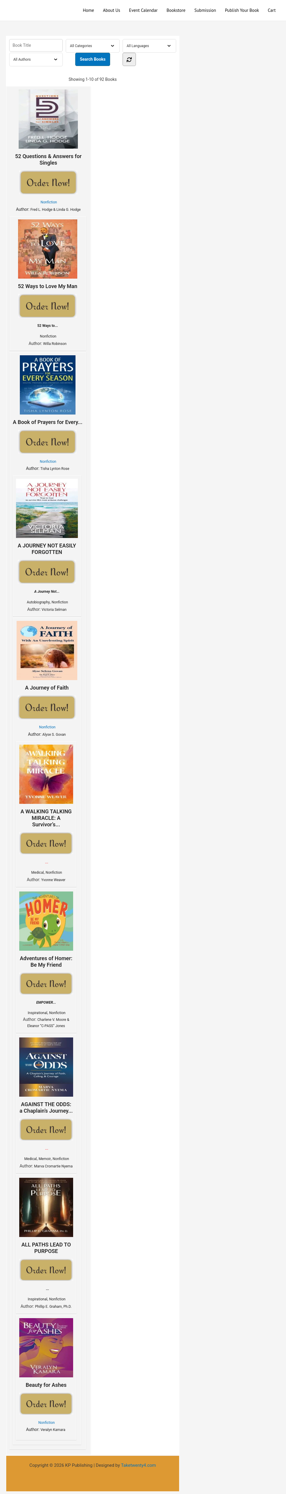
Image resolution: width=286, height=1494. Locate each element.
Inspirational (37, 1013)
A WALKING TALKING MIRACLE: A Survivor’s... (46, 786)
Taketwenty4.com (138, 1465)
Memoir (44, 1159)
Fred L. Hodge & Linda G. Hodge (55, 210)
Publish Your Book (242, 10)
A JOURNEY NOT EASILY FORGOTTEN (47, 517)
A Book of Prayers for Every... (47, 390)
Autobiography (38, 602)
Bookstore (175, 10)
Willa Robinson (55, 344)
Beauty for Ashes (46, 1353)
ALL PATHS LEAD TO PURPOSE (46, 1216)
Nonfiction (49, 202)
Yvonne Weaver (53, 880)
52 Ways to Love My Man (47, 254)
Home (88, 10)
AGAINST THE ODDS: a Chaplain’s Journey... (46, 1075)
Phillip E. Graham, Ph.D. (53, 1307)
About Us (111, 10)
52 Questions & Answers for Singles (48, 127)
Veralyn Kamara (53, 1430)
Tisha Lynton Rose (54, 469)
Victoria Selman (54, 610)
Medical (37, 872)
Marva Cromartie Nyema (53, 1166)
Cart (272, 10)
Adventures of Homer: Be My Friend (46, 929)
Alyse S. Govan (54, 734)
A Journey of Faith (47, 656)
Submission (205, 10)
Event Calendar (143, 10)
